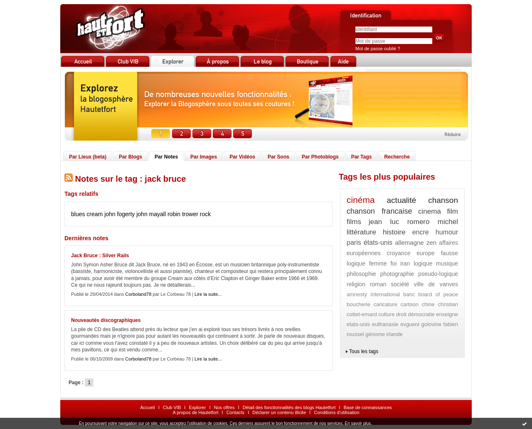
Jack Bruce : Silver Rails (100, 255)
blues (78, 214)
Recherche (396, 157)
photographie (397, 274)
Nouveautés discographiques (105, 320)
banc (409, 294)
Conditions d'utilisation (336, 412)
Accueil (147, 407)
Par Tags (361, 157)
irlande (395, 334)
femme (378, 263)
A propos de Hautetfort (195, 412)
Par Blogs (130, 157)
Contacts (235, 412)
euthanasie (385, 324)
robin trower (182, 214)
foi (393, 263)
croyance (399, 253)
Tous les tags (363, 351)
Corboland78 (138, 294)
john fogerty (119, 214)
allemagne (409, 242)
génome (375, 334)
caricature (385, 304)
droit (401, 314)
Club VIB (172, 407)
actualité (401, 200)
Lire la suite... (208, 294)
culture (386, 314)
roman (378, 284)
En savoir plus (358, 423)
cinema (429, 211)
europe (425, 253)
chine (428, 304)
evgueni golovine (420, 324)
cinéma (361, 200)
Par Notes (166, 157)
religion (356, 284)
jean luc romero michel (413, 222)
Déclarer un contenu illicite (279, 412)
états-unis (378, 242)
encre (420, 232)
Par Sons (278, 157)
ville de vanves (436, 284)
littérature (361, 232)
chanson (443, 200)
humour (447, 232)
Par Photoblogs (320, 157)
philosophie (361, 274)
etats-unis (358, 324)
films (354, 222)
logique (423, 263)
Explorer (197, 407)
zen (431, 242)
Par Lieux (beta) (87, 157)
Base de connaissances (368, 407)
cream (94, 214)
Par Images (203, 157)
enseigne (447, 314)
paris (354, 242)
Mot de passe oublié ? (377, 48)
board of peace (438, 294)
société (400, 284)
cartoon (410, 304)
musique (447, 263)
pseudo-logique (438, 274)
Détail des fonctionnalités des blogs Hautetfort (289, 407)
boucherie (358, 304)
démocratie (421, 314)
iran (405, 263)
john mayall (151, 214)
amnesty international (373, 294)
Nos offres (224, 407)
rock (205, 214)
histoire (394, 232)
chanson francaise (379, 211)
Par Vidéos (242, 157)
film (452, 211)
